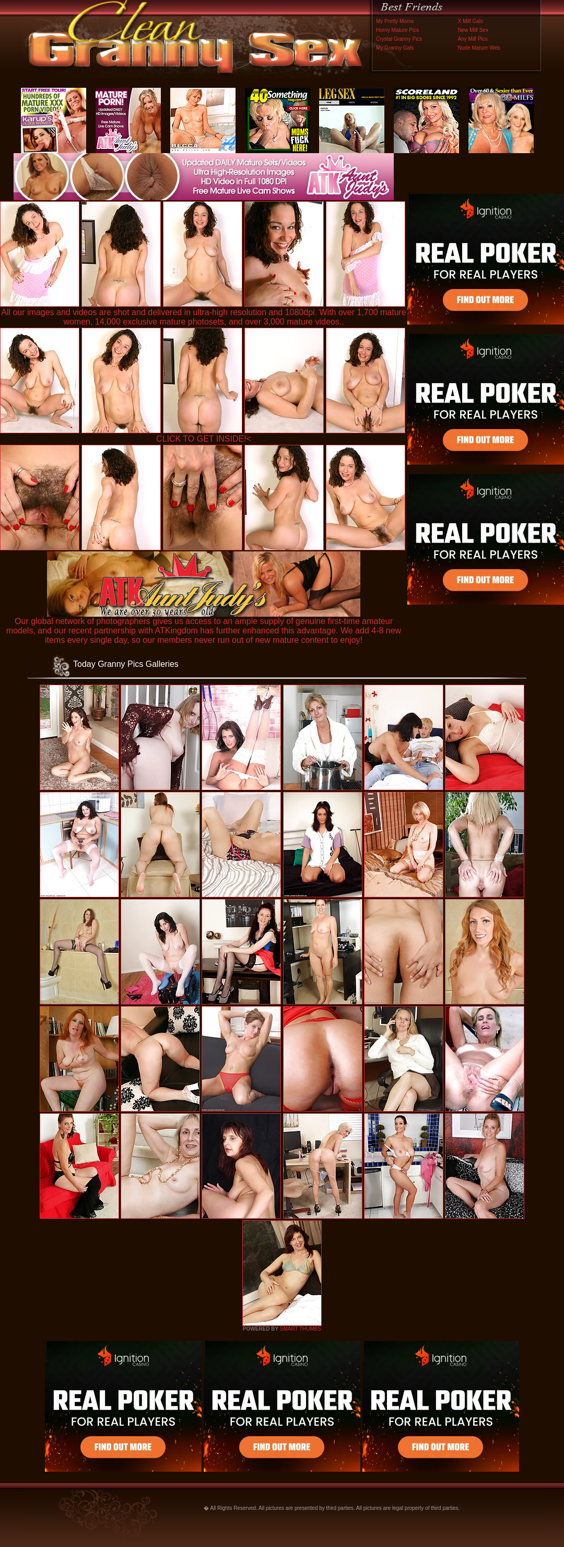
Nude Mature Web (479, 48)
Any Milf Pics (473, 39)
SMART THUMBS (300, 1329)
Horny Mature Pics (397, 30)
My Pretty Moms (395, 21)
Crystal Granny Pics (399, 39)
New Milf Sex (473, 30)
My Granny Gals (395, 48)
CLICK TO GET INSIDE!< (203, 438)
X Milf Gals (470, 21)
